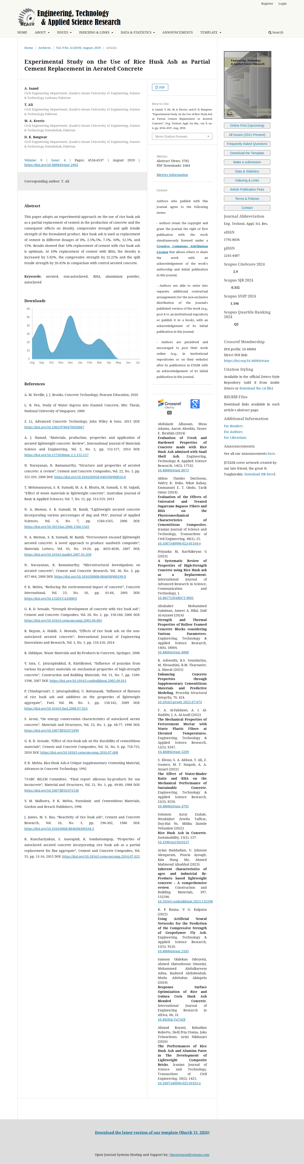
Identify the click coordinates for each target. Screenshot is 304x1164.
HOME (22, 32)
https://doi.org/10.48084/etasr (246, 360)
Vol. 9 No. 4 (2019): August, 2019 (78, 48)
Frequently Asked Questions (247, 144)
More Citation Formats (171, 136)
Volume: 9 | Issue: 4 (45, 160)
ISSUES (63, 32)
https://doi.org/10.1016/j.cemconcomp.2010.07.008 (79, 752)
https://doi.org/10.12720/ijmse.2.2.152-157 (56, 455)
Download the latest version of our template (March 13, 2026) (152, 1132)
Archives (44, 48)
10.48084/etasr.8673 (173, 470)
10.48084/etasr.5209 (173, 752)
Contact (247, 208)
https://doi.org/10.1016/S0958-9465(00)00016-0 (90, 477)
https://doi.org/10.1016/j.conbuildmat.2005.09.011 (88, 680)
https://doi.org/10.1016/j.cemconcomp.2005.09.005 (63, 620)
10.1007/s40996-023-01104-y (179, 543)
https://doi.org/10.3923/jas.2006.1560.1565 (56, 526)
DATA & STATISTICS (136, 32)
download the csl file (255, 388)
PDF (161, 87)
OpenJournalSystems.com (189, 1154)
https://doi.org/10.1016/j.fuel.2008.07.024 (55, 708)
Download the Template (247, 153)
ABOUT (41, 32)
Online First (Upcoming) (247, 125)
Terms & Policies (247, 199)
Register (267, 3)
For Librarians (235, 437)
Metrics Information (172, 175)
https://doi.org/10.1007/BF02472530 (51, 790)
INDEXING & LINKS (94, 32)
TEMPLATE (209, 32)
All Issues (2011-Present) (247, 135)
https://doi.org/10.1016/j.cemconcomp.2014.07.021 (101, 856)
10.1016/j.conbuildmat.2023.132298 (185, 901)
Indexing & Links (247, 180)
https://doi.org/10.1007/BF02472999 (51, 730)
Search (275, 32)
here (271, 453)
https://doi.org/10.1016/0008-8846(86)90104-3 (59, 828)
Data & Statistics (247, 171)
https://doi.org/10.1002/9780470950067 (54, 427)
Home (28, 48)
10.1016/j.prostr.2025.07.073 (180, 702)
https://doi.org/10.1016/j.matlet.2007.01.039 (57, 554)
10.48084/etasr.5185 (173, 951)
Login (282, 3)
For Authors (233, 432)
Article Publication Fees (247, 189)
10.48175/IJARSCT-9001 (176, 598)
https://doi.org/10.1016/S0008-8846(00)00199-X (90, 576)
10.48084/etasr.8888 (173, 652)
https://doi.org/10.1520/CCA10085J (50, 598)
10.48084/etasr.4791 (173, 806)
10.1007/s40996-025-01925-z (179, 1083)
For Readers (233, 426)
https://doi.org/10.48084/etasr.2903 (51, 165)
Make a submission (247, 162)
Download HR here (259, 474)
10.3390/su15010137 (173, 842)
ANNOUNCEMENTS (177, 32)
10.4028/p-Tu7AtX (171, 1019)
